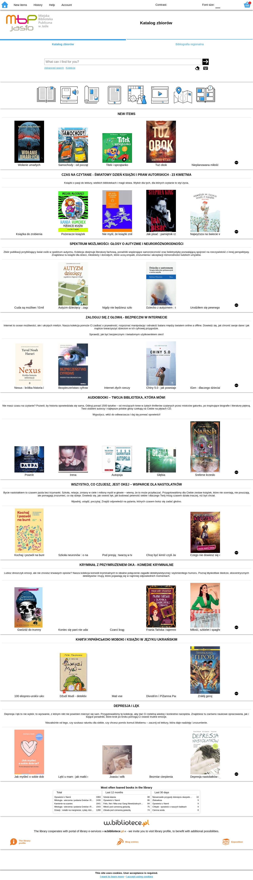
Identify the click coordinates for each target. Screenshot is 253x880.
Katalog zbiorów (63, 44)
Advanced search (54, 67)
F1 (225, 4)
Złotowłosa (157, 800)
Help (52, 5)
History (38, 5)
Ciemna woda (158, 810)
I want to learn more (112, 876)
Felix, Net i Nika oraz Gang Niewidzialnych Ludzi (124, 804)
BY (195, 4)
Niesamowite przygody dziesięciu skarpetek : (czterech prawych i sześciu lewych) (188, 797)
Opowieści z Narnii (62, 797)
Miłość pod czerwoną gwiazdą (116, 807)
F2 (234, 4)
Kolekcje (70, 67)
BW (179, 4)
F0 (218, 4)
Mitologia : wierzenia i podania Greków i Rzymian (76, 800)
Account (66, 5)
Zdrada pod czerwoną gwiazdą (116, 810)
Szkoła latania (109, 797)
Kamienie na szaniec (63, 804)
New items (20, 5)
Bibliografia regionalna (190, 44)
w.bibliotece (114, 831)
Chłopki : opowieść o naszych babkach (169, 807)
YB (187, 4)
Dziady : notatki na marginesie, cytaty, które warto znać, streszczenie (84, 810)
